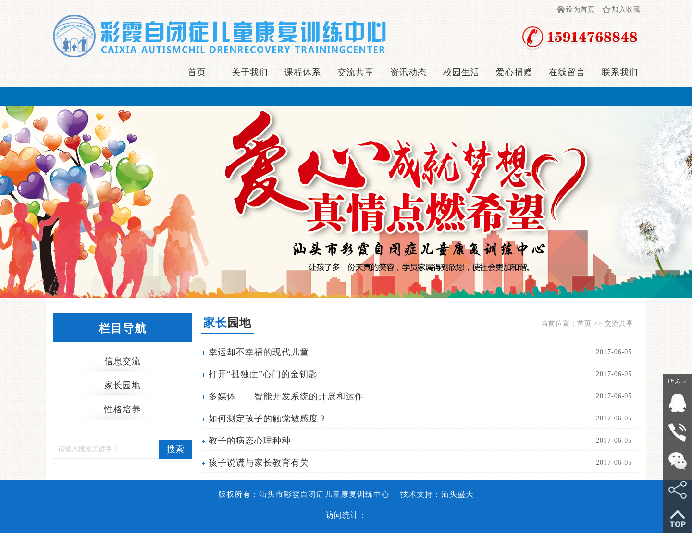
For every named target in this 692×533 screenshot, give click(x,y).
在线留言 (567, 72)
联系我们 (620, 72)
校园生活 (461, 72)
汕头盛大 (457, 494)
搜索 (175, 449)
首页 (197, 72)
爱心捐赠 (514, 72)
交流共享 (355, 72)
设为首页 (580, 9)
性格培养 (122, 409)
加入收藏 (626, 9)
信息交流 (122, 361)
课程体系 (302, 72)
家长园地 (122, 385)
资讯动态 (408, 72)
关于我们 (250, 72)
